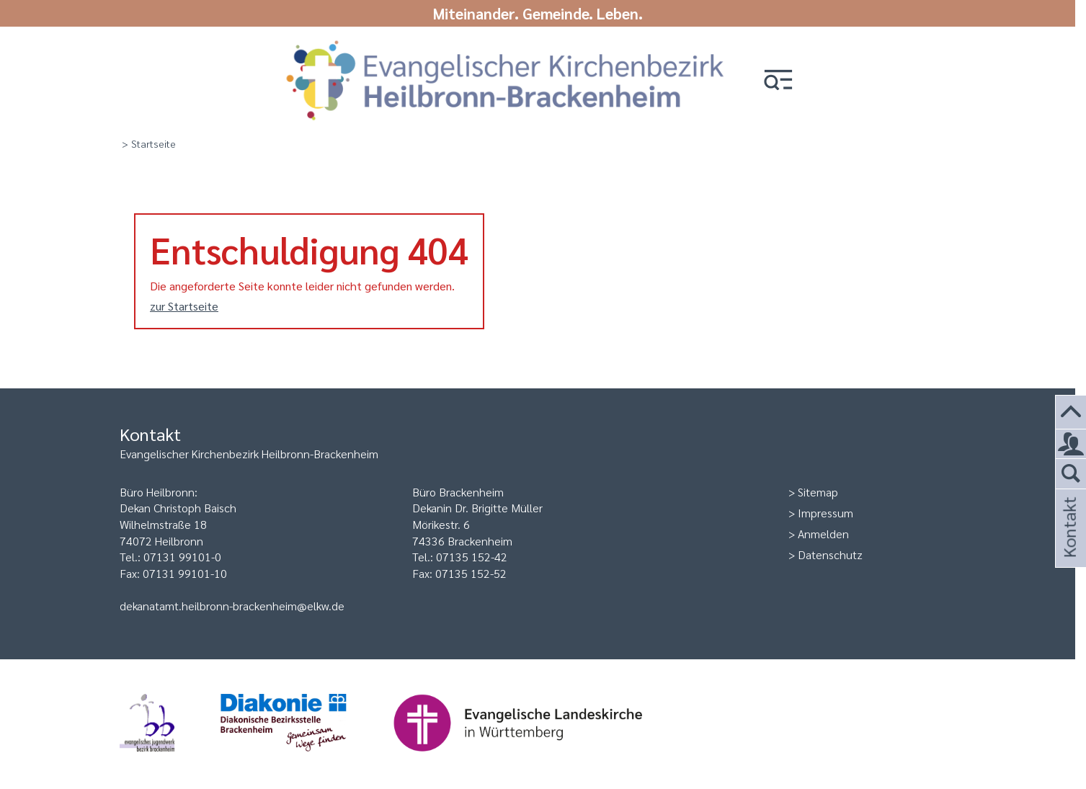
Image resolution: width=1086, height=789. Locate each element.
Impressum (825, 512)
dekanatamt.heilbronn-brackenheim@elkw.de (232, 605)
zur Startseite (184, 305)
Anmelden (823, 533)
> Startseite (149, 143)
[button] (778, 81)
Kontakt (1068, 546)
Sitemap (818, 491)
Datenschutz (830, 554)
